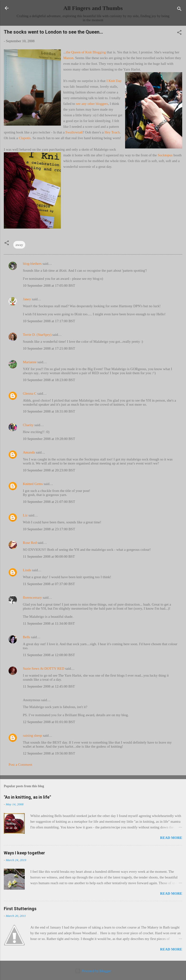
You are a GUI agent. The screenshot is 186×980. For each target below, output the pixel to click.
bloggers (102, 104)
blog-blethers (32, 263)
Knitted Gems (33, 484)
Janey (27, 299)
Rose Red (30, 543)
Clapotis (25, 138)
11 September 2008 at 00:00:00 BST (49, 556)
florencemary (32, 597)
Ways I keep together (24, 852)
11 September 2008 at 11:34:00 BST (49, 623)
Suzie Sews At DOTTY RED (43, 668)
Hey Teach (112, 132)
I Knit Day (114, 81)
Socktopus (165, 155)
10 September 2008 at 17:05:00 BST (49, 285)
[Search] (179, 9)
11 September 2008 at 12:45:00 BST (49, 686)
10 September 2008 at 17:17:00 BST (49, 321)
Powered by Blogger (93, 971)
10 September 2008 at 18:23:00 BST (49, 380)
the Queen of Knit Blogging (86, 52)
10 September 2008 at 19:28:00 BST (49, 439)
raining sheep (32, 735)
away (19, 245)
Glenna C (29, 393)
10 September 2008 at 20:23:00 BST (49, 470)
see (78, 104)
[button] (179, 33)
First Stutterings (20, 908)
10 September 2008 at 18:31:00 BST (49, 411)
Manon (68, 58)
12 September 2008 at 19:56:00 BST (49, 753)
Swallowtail (74, 132)
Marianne (29, 362)
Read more (171, 838)
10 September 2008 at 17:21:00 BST (49, 348)
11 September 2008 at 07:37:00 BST (49, 584)
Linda (27, 570)
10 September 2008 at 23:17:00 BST (49, 529)
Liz (25, 515)
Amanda (29, 452)
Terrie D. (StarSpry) (37, 335)
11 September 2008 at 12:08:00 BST (49, 655)
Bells (26, 637)
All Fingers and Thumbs (93, 8)
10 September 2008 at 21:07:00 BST (49, 502)
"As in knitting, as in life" (27, 797)
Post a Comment (20, 764)
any (84, 104)
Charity (28, 425)
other (91, 104)
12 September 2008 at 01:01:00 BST (49, 722)
